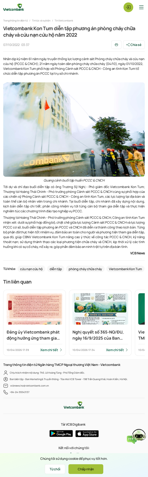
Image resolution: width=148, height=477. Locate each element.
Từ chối (55, 469)
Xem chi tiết (49, 350)
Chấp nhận (86, 469)
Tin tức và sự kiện (41, 20)
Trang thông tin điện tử (15, 20)
